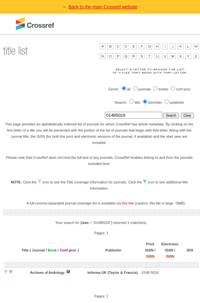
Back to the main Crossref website (103, 6)
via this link (125, 203)
